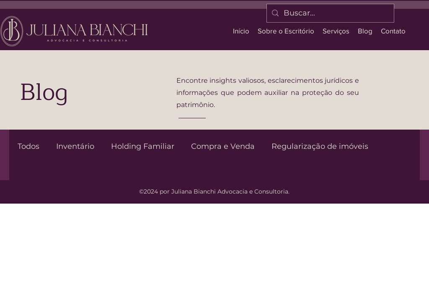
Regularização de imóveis (319, 146)
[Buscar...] (330, 13)
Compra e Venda (223, 146)
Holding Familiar (142, 146)
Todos (28, 146)
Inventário (75, 146)
